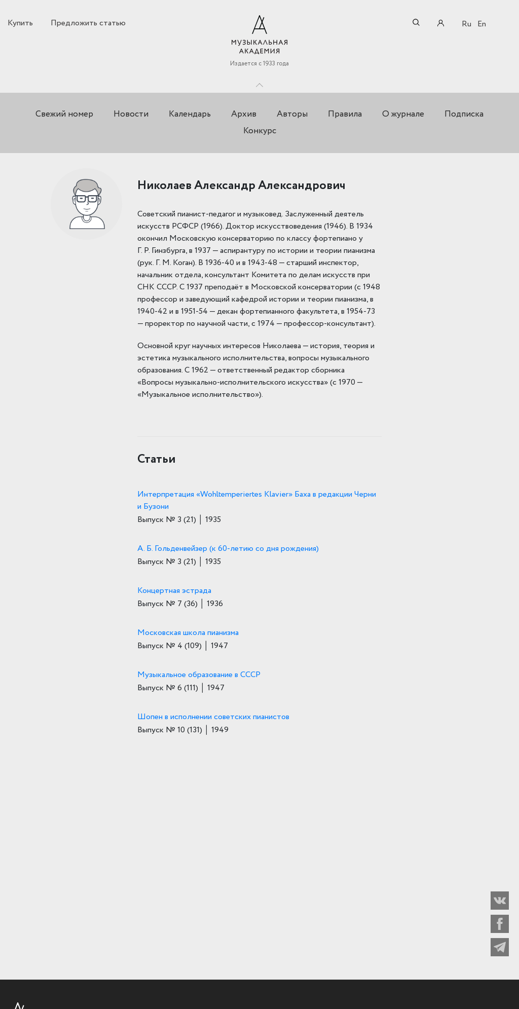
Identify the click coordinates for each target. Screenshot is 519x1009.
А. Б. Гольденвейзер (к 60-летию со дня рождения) (228, 548)
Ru (466, 24)
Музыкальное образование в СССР (199, 675)
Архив (243, 114)
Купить (20, 23)
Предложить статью (88, 23)
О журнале (403, 114)
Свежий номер (64, 114)
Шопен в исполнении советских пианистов (213, 717)
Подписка (464, 114)
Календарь (190, 114)
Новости (131, 114)
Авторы (292, 114)
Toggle (259, 82)
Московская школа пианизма (188, 633)
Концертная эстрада (174, 590)
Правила (345, 114)
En (481, 24)
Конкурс (259, 131)
